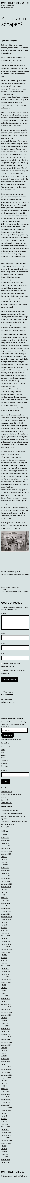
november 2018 (6, 1069)
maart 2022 (5, 963)
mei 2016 (4, 1151)
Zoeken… (4, 770)
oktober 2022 (5, 947)
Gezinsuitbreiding (6, 803)
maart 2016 (5, 1157)
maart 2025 (5, 867)
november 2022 (6, 944)
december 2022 (6, 941)
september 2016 (6, 1140)
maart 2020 (5, 1026)
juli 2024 (4, 889)
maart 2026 (5, 837)
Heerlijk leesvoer (6, 792)
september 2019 (6, 1042)
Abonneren (8, 735)
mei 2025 (4, 862)
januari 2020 (5, 1031)
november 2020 (6, 1007)
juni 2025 (4, 859)
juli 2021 (4, 985)
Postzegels (4, 763)
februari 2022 (5, 966)
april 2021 (4, 993)
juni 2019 (4, 1050)
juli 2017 (4, 1113)
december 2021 (6, 971)
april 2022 (4, 960)
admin (6, 589)
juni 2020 (4, 1018)
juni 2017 (4, 1116)
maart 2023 (5, 933)
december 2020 (6, 1004)
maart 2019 (5, 1059)
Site (2, 653)
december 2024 (6, 876)
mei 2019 (4, 1053)
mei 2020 (4, 1020)
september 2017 (6, 1108)
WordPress (22, 1176)
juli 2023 (4, 922)
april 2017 (4, 1121)
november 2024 (6, 878)
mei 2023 (4, 928)
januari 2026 (5, 843)
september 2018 (6, 1075)
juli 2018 (4, 1080)
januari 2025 (5, 873)
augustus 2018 (6, 1078)
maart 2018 (5, 1091)
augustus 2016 (6, 1143)
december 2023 (6, 908)
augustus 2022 (6, 952)
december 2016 (6, 1132)
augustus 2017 (6, 1110)
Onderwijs (25, 591)
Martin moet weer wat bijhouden (11, 794)
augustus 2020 (6, 1015)
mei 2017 (4, 1119)
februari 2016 (5, 1159)
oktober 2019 (5, 1039)
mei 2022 (4, 958)
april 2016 (4, 1154)
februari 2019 (5, 1061)
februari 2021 (5, 998)
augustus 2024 (6, 887)
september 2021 (6, 979)
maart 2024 (5, 900)
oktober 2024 (5, 881)
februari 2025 (5, 870)
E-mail (3, 643)
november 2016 (6, 1135)
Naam (3, 633)
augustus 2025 (6, 854)
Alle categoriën (17, 591)
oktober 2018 (5, 1072)
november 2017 (6, 1102)
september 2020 (6, 1012)
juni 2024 (4, 892)
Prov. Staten (5, 766)
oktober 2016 (5, 1138)
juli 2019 (4, 1048)
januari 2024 (5, 906)
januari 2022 (5, 968)
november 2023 (6, 911)
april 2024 (4, 898)
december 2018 (6, 1067)
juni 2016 (4, 1149)
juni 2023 (4, 925)
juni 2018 (4, 1083)
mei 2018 (4, 1086)
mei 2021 (4, 990)
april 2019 (4, 1056)
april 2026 (4, 835)
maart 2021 (5, 996)
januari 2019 (5, 1064)
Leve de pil (4, 800)
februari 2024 (5, 903)
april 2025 (4, 865)
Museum (4, 797)
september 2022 (6, 949)
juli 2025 (4, 857)
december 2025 (6, 846)
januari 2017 (5, 1129)
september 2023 (6, 917)
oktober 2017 (5, 1105)
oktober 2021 (5, 977)
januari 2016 (5, 1162)
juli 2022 (4, 955)
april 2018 (4, 1089)
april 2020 (4, 1023)
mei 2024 (4, 895)
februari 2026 (5, 840)
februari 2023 (5, 936)
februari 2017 (5, 1127)
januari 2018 (5, 1097)
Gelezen (3, 755)
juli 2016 (4, 1146)
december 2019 (6, 1034)
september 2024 (6, 884)
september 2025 (6, 851)
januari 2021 (5, 1001)
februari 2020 (5, 1028)
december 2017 (6, 1099)
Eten (2, 752)
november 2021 (6, 974)
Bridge (3, 750)
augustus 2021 (6, 982)
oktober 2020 (5, 1009)
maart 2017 (5, 1124)
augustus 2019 (6, 1045)
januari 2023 (5, 938)
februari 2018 (5, 1094)
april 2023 (4, 930)
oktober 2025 (5, 848)
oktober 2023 (5, 914)
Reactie (4, 613)
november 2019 (6, 1037)
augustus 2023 (6, 919)
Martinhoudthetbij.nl (12, 3)
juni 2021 (4, 988)
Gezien (3, 758)
